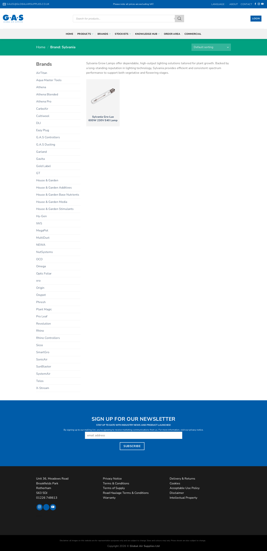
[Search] (179, 18)
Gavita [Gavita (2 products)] (40, 159)
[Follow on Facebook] (255, 4)
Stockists (123, 34)
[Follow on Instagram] (259, 4)
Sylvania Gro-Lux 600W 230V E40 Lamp (103, 118)
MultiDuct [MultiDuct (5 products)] (43, 238)
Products (85, 34)
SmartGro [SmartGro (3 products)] (42, 352)
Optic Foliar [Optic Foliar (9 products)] (44, 274)
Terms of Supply (114, 488)
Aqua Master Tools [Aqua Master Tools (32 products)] (49, 80)
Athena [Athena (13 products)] (41, 87)
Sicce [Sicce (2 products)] (39, 345)
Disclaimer (177, 493)
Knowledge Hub (147, 34)
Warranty (109, 498)
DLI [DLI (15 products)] (38, 123)
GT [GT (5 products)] (38, 173)
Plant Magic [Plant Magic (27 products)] (44, 309)
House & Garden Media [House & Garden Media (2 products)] (51, 202)
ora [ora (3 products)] (38, 281)
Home (69, 34)
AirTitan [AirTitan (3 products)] (41, 73)
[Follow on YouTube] (262, 4)
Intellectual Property (183, 498)
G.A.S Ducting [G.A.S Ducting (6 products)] (45, 145)
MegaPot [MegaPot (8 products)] (42, 230)
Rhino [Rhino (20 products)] (40, 331)
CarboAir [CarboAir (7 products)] (42, 109)
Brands (104, 34)
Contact (246, 4)
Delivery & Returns (182, 479)
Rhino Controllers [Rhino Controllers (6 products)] (48, 338)
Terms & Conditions (116, 483)
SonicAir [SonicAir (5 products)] (41, 359)
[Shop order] (211, 47)
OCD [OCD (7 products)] (39, 259)
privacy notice (196, 429)
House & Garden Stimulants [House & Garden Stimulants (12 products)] (55, 209)
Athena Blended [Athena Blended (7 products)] (47, 94)
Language (219, 4)
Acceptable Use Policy (185, 488)
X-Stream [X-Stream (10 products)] (42, 388)
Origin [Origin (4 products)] (40, 288)
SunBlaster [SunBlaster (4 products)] (43, 366)
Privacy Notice (112, 479)
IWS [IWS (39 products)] (39, 223)
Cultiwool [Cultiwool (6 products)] (42, 116)
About (233, 4)
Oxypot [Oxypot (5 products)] (41, 295)
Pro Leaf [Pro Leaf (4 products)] (41, 316)
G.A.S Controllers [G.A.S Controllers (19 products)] (48, 137)
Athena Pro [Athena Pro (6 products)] (43, 101)
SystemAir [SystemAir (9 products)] (43, 374)
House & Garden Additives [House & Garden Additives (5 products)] (54, 188)
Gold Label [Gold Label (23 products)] (43, 166)
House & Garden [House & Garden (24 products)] (47, 180)
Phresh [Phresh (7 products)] (41, 302)
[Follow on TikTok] (46, 507)
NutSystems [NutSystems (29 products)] (44, 252)
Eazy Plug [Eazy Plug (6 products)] (42, 130)
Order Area (172, 34)
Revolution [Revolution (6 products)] (43, 324)
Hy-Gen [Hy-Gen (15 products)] (41, 216)
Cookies (175, 483)
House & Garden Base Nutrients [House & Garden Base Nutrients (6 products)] (57, 195)
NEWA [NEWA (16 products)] (40, 245)
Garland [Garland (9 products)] (41, 152)
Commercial (192, 34)
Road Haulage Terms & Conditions (126, 493)
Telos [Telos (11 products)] (40, 381)
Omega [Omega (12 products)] (41, 266)
